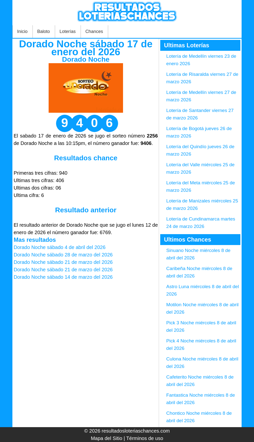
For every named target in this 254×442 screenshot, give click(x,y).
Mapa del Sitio (106, 438)
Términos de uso (144, 438)
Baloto (43, 31)
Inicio (22, 31)
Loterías (68, 31)
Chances (94, 31)
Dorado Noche (85, 59)
